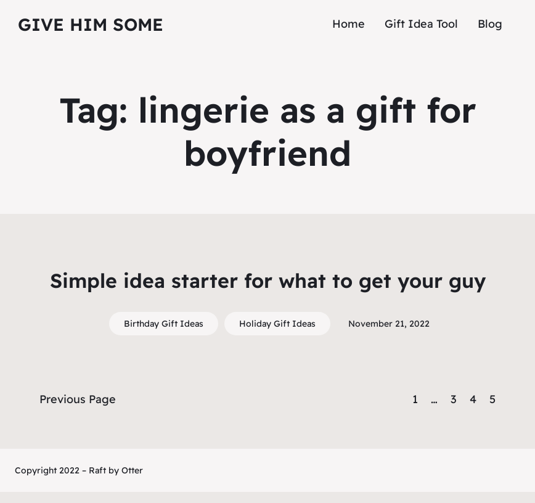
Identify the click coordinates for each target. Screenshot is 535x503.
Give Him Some (90, 24)
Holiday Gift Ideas (277, 323)
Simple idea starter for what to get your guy (268, 280)
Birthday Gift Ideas (163, 323)
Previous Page (77, 399)
